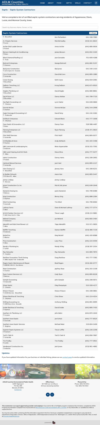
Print (93, 33)
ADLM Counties (13, 2)
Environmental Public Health (15, 4)
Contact (88, 3)
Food (60, 3)
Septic (69, 3)
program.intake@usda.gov (11, 416)
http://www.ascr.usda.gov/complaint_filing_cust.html (51, 407)
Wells (77, 3)
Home (42, 3)
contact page (67, 357)
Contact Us (17, 390)
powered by (48, 422)
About (51, 3)
